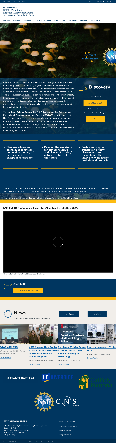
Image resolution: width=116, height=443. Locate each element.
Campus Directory (65, 432)
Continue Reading (5, 359)
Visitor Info (83, 21)
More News (97, 315)
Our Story (6, 21)
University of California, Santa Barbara (14, 1)
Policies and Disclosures (67, 428)
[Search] (109, 1)
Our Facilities (28, 21)
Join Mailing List (95, 104)
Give (89, 1)
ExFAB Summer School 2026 (28, 292)
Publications (73, 21)
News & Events (59, 21)
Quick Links (98, 1)
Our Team (16, 21)
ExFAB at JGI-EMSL (9, 348)
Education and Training (43, 21)
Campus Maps (64, 436)
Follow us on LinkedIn (95, 110)
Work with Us (95, 21)
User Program (95, 120)
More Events (69, 315)
